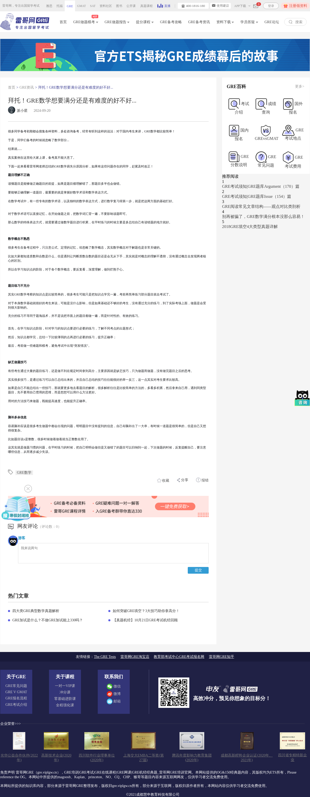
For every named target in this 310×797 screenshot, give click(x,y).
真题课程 (146, 6)
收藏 (163, 480)
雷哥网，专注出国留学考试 (20, 5)
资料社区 (106, 6)
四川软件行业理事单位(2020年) (97, 757)
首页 (63, 22)
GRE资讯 (26, 87)
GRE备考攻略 (171, 22)
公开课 (131, 6)
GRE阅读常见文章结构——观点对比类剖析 (261, 206)
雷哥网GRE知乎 (221, 657)
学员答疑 (249, 22)
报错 (202, 480)
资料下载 (225, 22)
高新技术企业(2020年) (56, 757)
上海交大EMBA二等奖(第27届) (143, 757)
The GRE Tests (105, 657)
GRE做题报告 (117, 22)
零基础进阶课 (65, 699)
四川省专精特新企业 (292, 757)
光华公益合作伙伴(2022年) (19, 757)
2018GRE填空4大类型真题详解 (250, 226)
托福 (59, 6)
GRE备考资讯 (199, 22)
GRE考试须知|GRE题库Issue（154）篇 (256, 196)
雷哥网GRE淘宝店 (134, 657)
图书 (119, 6)
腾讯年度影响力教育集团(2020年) (192, 757)
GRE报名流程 (16, 698)
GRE (70, 6)
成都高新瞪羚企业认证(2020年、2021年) (247, 757)
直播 (163, 5)
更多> (299, 86)
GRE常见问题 (16, 686)
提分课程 (145, 22)
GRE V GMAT (16, 692)
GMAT (81, 6)
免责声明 (7, 772)
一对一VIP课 (65, 686)
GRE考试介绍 (16, 705)
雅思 (49, 6)
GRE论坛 (272, 22)
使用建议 (220, 5)
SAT (92, 6)
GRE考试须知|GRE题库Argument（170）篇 (260, 186)
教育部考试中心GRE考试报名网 (179, 657)
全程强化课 (65, 705)
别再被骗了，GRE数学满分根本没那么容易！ (263, 216)
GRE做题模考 (85, 21)
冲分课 (65, 692)
